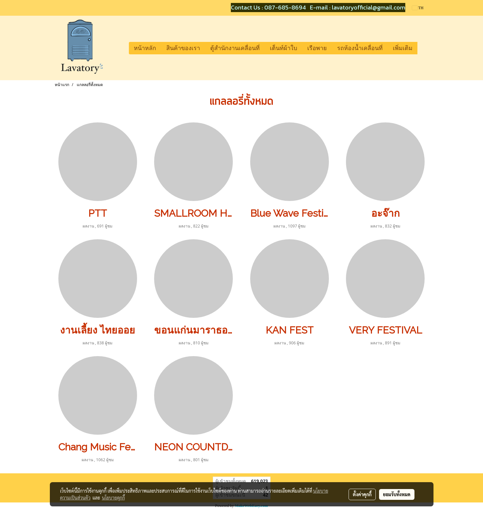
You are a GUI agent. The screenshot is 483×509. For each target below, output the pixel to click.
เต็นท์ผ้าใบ (283, 48)
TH (418, 8)
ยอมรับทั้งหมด (397, 494)
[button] (423, 48)
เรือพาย (317, 48)
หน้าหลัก (145, 48)
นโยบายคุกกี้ (113, 497)
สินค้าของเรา (183, 48)
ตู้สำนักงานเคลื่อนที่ (235, 48)
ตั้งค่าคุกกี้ (362, 494)
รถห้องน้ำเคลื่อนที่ (360, 48)
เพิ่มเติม (403, 48)
